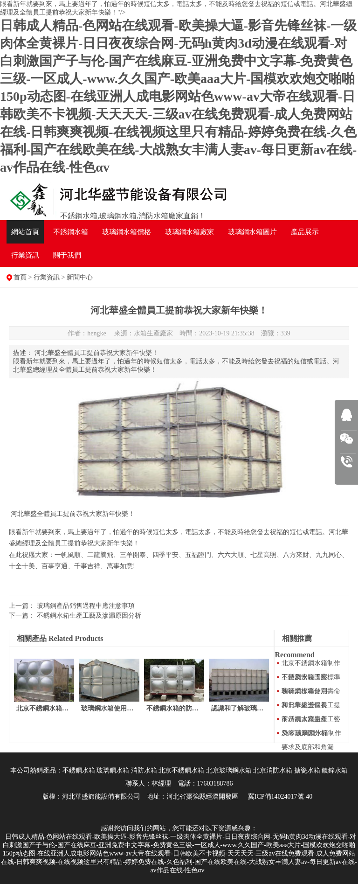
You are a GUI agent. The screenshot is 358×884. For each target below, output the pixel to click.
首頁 (20, 277)
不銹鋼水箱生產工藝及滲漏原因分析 (89, 615)
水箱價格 (126, 232)
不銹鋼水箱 (70, 232)
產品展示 (305, 232)
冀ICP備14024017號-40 (280, 796)
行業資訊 (25, 255)
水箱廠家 (189, 232)
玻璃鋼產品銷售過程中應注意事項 (86, 605)
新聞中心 (80, 277)
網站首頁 (25, 232)
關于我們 (67, 255)
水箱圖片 (252, 232)
